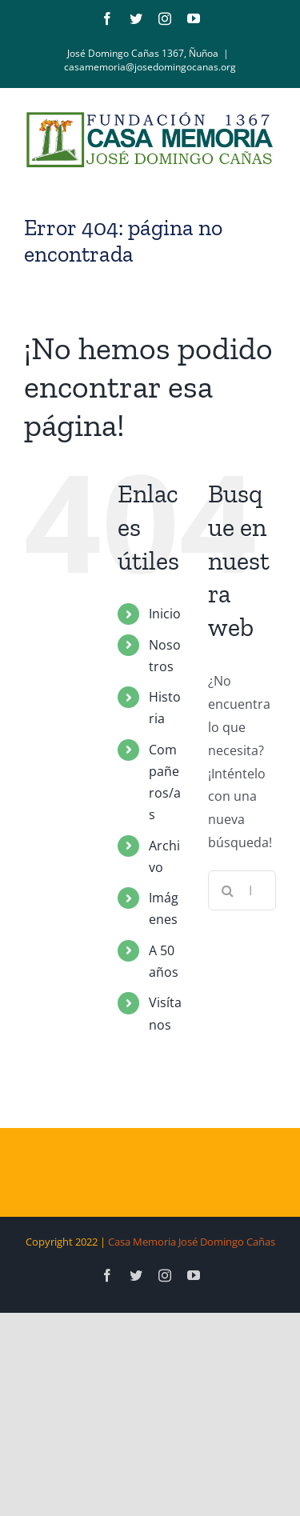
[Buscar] (228, 890)
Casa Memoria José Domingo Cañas (191, 1241)
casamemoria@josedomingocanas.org (150, 67)
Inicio (165, 613)
